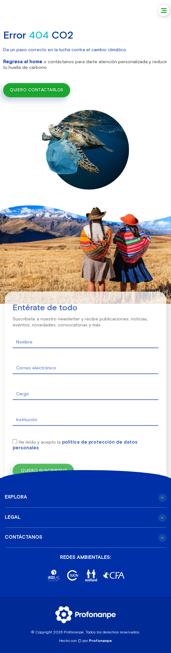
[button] (163, 10)
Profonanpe (100, 640)
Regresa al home (22, 61)
